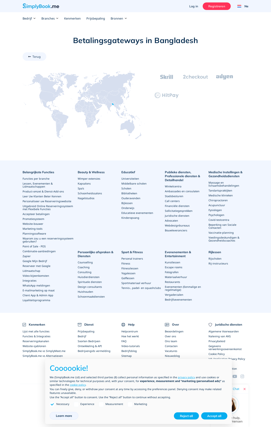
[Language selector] (241, 6)
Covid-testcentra (219, 220)
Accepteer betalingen (36, 214)
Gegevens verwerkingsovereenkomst (225, 347)
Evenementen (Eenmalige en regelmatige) (183, 288)
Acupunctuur (217, 205)
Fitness (125, 263)
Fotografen (172, 272)
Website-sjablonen (34, 346)
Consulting (84, 272)
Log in (193, 6)
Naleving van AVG (220, 336)
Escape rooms (173, 267)
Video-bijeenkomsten (36, 275)
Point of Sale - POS (34, 246)
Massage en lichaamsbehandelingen (224, 184)
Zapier (27, 256)
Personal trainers (132, 258)
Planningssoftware (34, 233)
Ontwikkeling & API (90, 346)
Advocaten (171, 220)
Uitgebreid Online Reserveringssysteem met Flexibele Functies (48, 207)
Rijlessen (215, 252)
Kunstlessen (172, 262)
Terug (36, 57)
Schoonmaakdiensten (91, 296)
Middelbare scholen (134, 183)
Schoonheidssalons (90, 193)
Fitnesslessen (129, 268)
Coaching (84, 267)
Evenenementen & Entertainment (178, 254)
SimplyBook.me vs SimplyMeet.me (44, 351)
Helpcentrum (129, 331)
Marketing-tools (33, 228)
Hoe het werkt (130, 336)
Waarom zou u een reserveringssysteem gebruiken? (48, 240)
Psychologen (216, 215)
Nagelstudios (86, 198)
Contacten (171, 346)
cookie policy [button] (78, 385)
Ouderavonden (130, 198)
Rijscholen (215, 258)
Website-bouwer (33, 224)
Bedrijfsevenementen (178, 299)
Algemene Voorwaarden (224, 331)
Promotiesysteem (33, 219)
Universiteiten (130, 178)
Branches (50, 18)
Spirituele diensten (90, 282)
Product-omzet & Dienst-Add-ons (43, 191)
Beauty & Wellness (91, 172)
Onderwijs (127, 208)
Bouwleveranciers (176, 230)
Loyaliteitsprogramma (36, 300)
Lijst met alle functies (36, 331)
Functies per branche (36, 178)
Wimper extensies (89, 178)
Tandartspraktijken (220, 190)
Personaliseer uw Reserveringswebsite (47, 201)
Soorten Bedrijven (89, 341)
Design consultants (90, 287)
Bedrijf (29, 18)
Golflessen (127, 278)
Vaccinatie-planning (221, 232)
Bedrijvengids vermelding (94, 351)
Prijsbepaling (95, 18)
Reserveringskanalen (36, 341)
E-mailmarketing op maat (39, 290)
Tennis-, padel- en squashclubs (141, 288)
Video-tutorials (130, 346)
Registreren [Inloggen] (216, 6)
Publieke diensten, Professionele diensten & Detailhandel (182, 176)
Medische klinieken (221, 195)
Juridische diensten (177, 215)
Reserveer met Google (36, 266)
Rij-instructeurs (218, 263)
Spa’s (81, 188)
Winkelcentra (173, 186)
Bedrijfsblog (129, 351)
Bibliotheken (129, 193)
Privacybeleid (217, 341)
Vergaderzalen (174, 294)
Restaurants (172, 282)
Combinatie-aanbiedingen (39, 251)
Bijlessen (127, 203)
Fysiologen (215, 210)
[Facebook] (244, 376)
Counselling (85, 262)
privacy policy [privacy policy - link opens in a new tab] (186, 377)
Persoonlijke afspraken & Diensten (95, 254)
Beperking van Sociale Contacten (222, 226)
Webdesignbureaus (177, 225)
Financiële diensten (177, 206)
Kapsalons (84, 183)
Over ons (170, 336)
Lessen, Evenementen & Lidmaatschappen (38, 185)
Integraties (30, 280)
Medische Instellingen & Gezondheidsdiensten (225, 174)
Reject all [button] (186, 416)
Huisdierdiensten (89, 277)
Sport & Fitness (132, 252)
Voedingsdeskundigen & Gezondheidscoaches (224, 239)
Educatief (128, 172)
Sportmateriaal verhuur (136, 283)
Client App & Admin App (38, 295)
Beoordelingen (174, 331)
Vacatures (171, 351)
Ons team (171, 341)
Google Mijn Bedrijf (35, 261)
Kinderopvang (130, 218)
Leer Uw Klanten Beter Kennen (42, 196)
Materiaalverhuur (176, 277)
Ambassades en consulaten (182, 191)
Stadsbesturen (174, 196)
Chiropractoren (218, 200)
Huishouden (85, 291)
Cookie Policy (217, 354)
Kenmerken (72, 18)
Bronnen (119, 18)
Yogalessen (128, 273)
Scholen (126, 188)
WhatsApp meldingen (36, 285)
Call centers (172, 201)
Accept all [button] (214, 416)
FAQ (123, 341)
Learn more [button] (64, 416)
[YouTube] (236, 376)
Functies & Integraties (36, 336)
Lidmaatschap (31, 271)
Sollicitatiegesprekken (179, 211)
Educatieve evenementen (137, 213)
